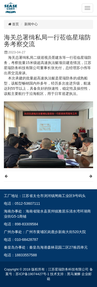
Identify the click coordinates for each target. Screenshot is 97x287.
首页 (13, 24)
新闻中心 (31, 24)
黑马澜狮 (73, 274)
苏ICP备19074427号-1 (32, 274)
